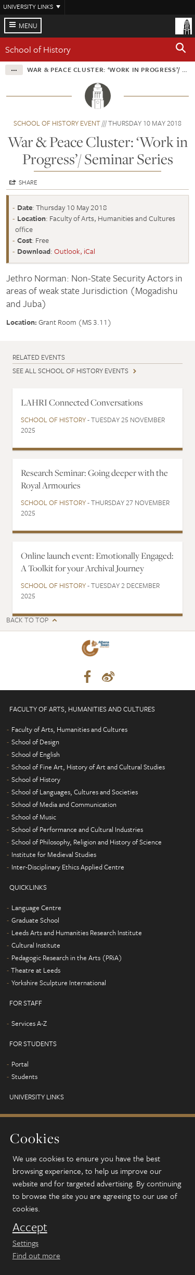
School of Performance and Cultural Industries (77, 829)
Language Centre (36, 907)
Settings (25, 1242)
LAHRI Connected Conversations (82, 402)
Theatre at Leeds (35, 970)
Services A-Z (29, 1023)
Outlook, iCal (74, 251)
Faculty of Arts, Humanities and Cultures (69, 729)
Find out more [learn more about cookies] (36, 1255)
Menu (28, 25)
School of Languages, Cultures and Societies (74, 792)
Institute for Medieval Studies (53, 854)
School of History (38, 49)
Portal (20, 1064)
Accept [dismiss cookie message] (29, 1227)
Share (28, 182)
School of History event (57, 123)
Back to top (27, 620)
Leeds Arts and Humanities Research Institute (76, 932)
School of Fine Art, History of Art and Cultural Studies (88, 767)
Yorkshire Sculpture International (58, 982)
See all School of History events (70, 370)
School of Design (35, 742)
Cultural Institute (35, 945)
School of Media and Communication (63, 804)
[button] (181, 49)
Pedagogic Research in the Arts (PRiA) (66, 957)
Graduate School (35, 920)
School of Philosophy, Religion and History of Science (86, 842)
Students (24, 1076)
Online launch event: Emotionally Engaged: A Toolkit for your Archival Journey (97, 561)
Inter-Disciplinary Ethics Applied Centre (67, 867)
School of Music (33, 817)
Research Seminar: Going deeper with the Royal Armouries (94, 479)
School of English (35, 754)
